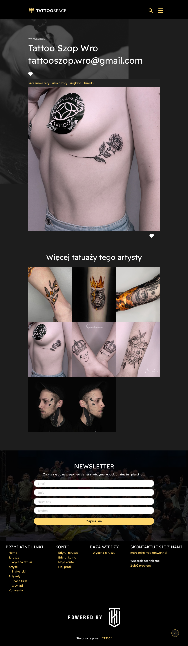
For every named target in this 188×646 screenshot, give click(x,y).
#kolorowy (59, 83)
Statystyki (19, 571)
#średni (89, 83)
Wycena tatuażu (23, 562)
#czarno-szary (39, 83)
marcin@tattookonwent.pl (148, 552)
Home (13, 552)
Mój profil (65, 567)
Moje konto (66, 562)
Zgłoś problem (140, 565)
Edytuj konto (67, 557)
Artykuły (14, 576)
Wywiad (17, 585)
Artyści (13, 567)
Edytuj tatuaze (68, 552)
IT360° (107, 638)
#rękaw (75, 83)
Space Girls (19, 581)
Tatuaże (14, 557)
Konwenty (16, 590)
